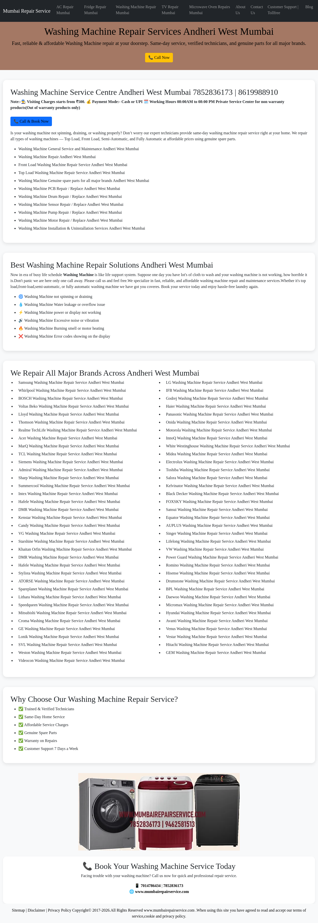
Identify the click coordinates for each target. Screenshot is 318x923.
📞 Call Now (159, 57)
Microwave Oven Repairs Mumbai (209, 10)
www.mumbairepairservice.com (162, 891)
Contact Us (257, 10)
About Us (240, 10)
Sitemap (18, 910)
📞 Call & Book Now (31, 121)
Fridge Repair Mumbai (95, 10)
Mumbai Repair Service (26, 11)
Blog (309, 7)
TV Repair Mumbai (170, 10)
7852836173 (173, 886)
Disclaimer (36, 910)
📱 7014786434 (147, 886)
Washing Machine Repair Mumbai (136, 10)
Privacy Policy (59, 910)
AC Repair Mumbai (65, 10)
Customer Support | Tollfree (283, 10)
